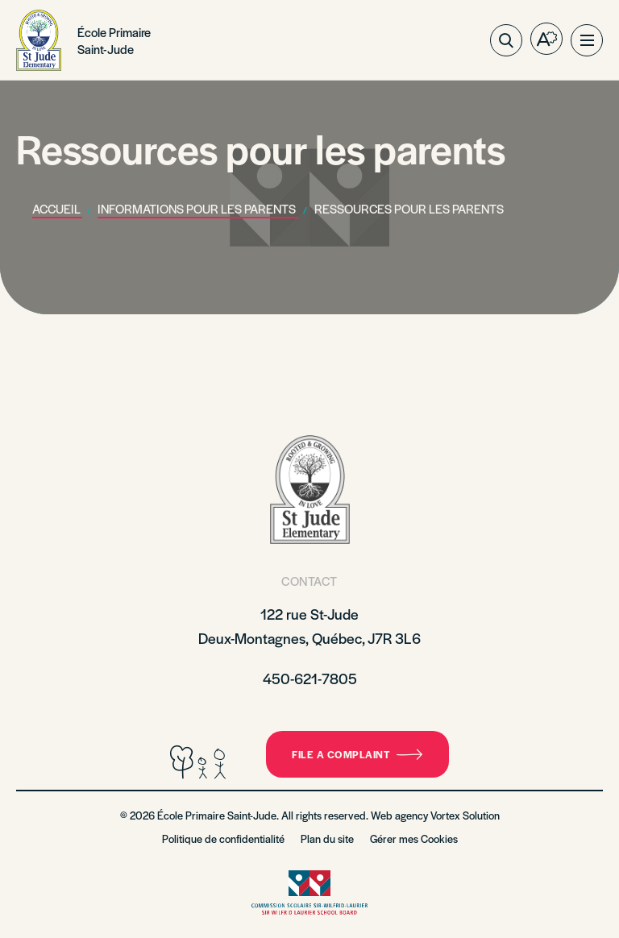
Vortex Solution (465, 815)
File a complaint (357, 754)
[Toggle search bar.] (506, 40)
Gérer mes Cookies (414, 838)
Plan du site (327, 838)
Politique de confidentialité (223, 838)
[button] (587, 40)
